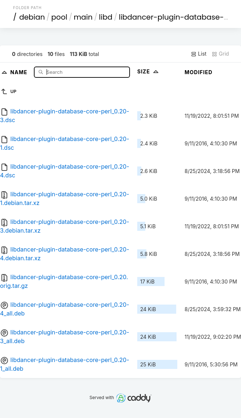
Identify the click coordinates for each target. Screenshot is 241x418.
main (83, 17)
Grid (220, 54)
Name (19, 72)
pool (59, 17)
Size (148, 71)
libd (105, 17)
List (198, 54)
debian (32, 17)
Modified (199, 72)
